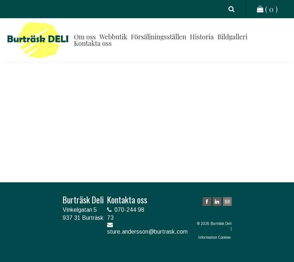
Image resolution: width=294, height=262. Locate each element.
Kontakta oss (92, 43)
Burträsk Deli (37, 40)
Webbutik (113, 36)
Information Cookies (215, 237)
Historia (201, 36)
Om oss (85, 36)
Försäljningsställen (158, 36)
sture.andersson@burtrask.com (147, 232)
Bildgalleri (232, 36)
